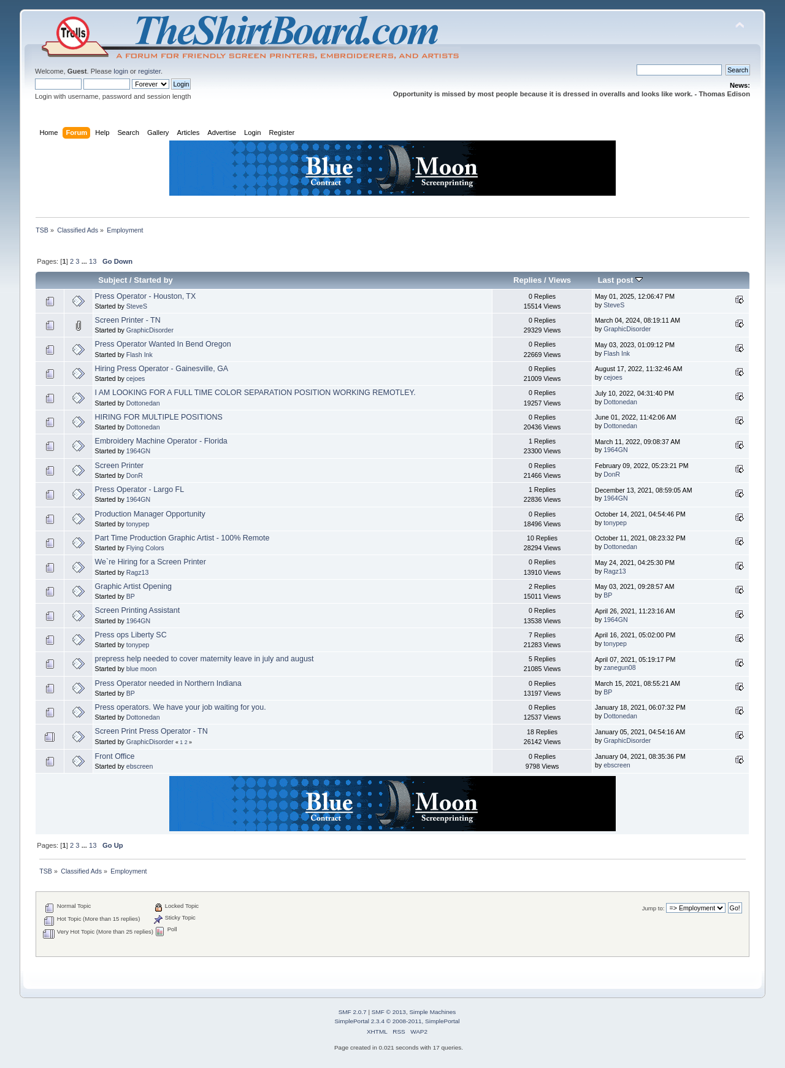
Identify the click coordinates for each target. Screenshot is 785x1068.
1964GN (138, 451)
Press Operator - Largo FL (140, 489)
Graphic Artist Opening (133, 586)
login (120, 71)
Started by (153, 280)
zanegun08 (619, 667)
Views (559, 280)
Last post (620, 280)
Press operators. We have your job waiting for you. (180, 707)
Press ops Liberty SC (131, 635)
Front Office (115, 756)
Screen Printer (119, 465)
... (85, 261)
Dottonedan (143, 403)
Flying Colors (145, 547)
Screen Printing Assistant (137, 610)
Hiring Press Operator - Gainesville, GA (162, 368)
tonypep (138, 524)
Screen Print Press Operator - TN (151, 731)
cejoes (135, 378)
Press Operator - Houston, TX (145, 296)
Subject (112, 280)
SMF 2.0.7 (353, 1011)
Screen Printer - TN (128, 320)
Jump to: (653, 908)
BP (130, 596)
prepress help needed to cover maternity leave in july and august (204, 659)
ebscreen (139, 766)
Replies (527, 280)
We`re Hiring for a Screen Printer (150, 562)
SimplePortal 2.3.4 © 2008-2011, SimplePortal (396, 1021)
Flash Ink (139, 354)
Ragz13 (137, 572)
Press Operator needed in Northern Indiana (168, 683)
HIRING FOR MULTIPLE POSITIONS (159, 417)
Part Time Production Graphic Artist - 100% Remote (182, 538)
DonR (134, 475)
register (149, 71)
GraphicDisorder (150, 330)
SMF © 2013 (389, 1011)
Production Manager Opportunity (150, 514)
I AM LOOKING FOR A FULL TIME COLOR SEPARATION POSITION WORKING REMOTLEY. (255, 392)
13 (92, 261)
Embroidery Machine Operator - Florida (161, 441)
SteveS (136, 306)
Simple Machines (432, 1011)
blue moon (141, 668)
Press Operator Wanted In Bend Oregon (163, 344)
